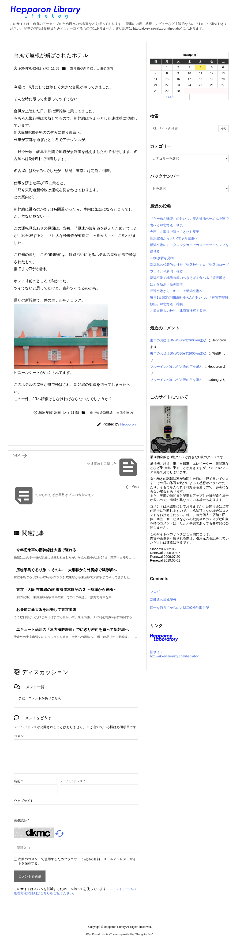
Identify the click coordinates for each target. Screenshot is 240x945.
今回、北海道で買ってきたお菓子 (174, 232)
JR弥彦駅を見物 (162, 258)
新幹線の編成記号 (163, 599)
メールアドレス (72, 781)
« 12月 (169, 96)
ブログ (155, 592)
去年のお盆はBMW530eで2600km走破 (178, 340)
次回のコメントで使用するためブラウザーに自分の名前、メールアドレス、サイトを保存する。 (77, 861)
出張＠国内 (105, 68)
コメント (20, 736)
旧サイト (156, 652)
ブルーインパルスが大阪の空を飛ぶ (176, 366)
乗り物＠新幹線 (80, 68)
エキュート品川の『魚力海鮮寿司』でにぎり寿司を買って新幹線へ (72, 630)
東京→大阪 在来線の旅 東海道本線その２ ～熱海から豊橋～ (66, 590)
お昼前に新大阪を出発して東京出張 (46, 610)
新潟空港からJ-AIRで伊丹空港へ (174, 238)
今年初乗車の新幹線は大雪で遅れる (46, 550)
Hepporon (128, 424)
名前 (18, 781)
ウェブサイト (24, 801)
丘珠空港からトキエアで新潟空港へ (176, 291)
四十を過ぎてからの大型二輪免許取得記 (179, 607)
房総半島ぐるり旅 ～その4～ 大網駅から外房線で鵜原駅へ (66, 570)
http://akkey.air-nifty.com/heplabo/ (174, 656)
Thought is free (143, 934)
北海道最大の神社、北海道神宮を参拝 (178, 310)
